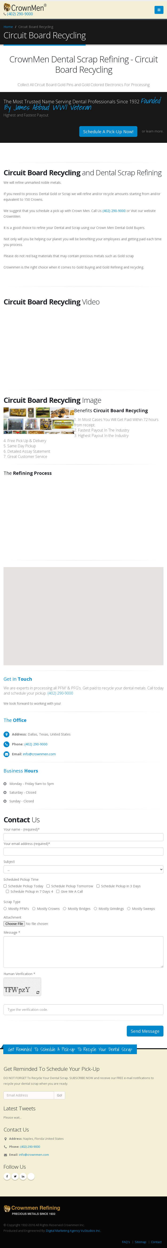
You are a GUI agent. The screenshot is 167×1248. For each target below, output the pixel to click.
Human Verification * (19, 974)
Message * (12, 932)
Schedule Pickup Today (23, 886)
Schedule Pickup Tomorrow (70, 886)
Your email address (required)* (27, 843)
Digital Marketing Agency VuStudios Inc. (73, 1231)
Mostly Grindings (109, 908)
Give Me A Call (69, 891)
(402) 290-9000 (20, 13)
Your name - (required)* (22, 829)
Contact (156, 1242)
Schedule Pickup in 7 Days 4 (29, 891)
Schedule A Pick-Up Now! (108, 131)
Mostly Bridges (77, 908)
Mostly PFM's (16, 908)
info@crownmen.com (39, 754)
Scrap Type (12, 902)
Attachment (12, 917)
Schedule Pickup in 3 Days (118, 886)
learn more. (154, 131)
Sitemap (140, 1242)
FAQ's (126, 1242)
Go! (59, 1095)
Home (8, 26)
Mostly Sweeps (141, 908)
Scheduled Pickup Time (21, 879)
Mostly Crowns (46, 908)
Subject (9, 861)
